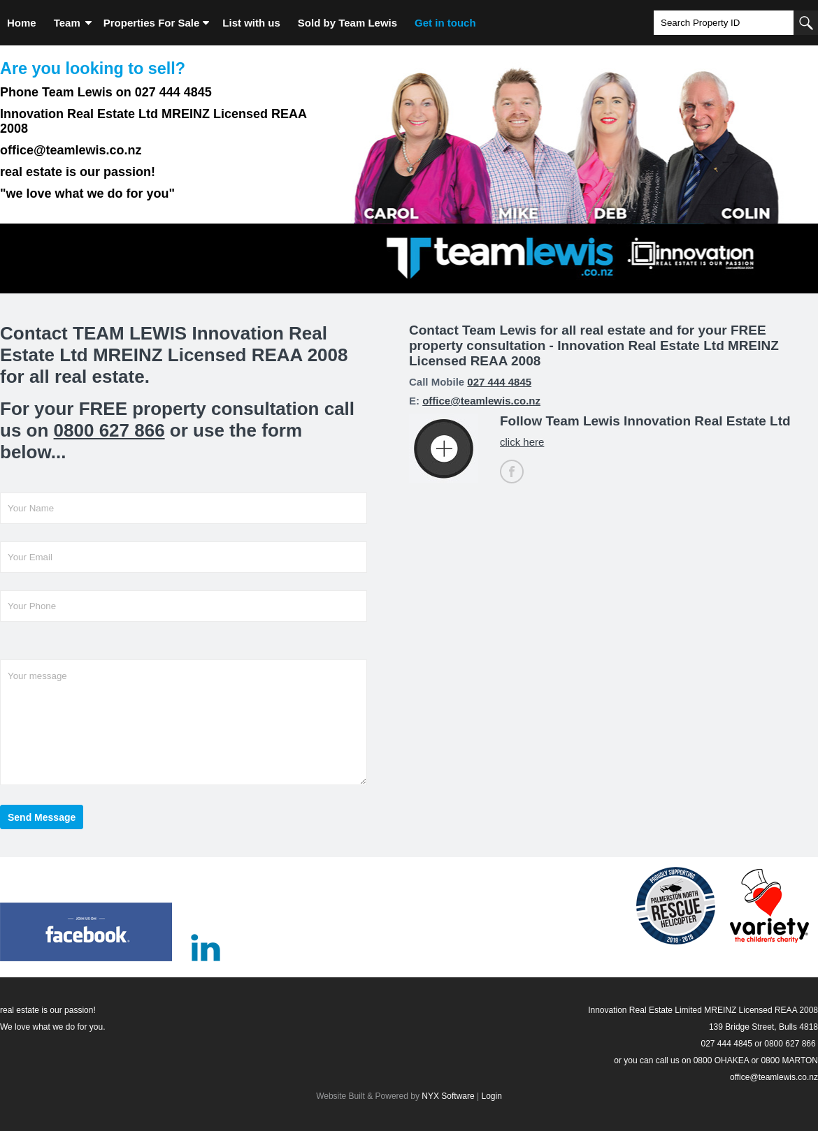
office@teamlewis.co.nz (481, 401)
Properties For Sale (151, 23)
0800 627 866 (109, 430)
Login (491, 1096)
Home (21, 23)
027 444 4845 (499, 382)
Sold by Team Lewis (347, 23)
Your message (183, 722)
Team (67, 23)
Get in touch (445, 23)
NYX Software (448, 1096)
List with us (251, 23)
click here (522, 442)
